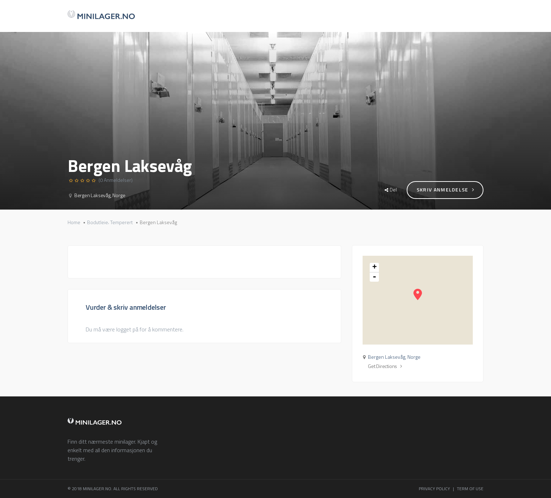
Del (391, 189)
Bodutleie (97, 222)
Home (74, 222)
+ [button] (374, 267)
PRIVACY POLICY (434, 488)
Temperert (121, 222)
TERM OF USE (470, 488)
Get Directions (385, 366)
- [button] (374, 277)
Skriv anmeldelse (445, 189)
